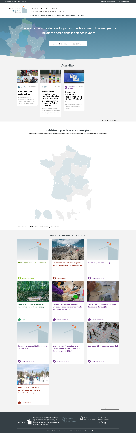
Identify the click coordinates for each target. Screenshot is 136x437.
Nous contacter (89, 434)
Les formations (47, 15)
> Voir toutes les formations (110, 413)
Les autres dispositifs (66, 15)
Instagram (109, 426)
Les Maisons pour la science (108, 1)
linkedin (105, 426)
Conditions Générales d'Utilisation (73, 434)
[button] (33, 90)
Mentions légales (56, 434)
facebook (99, 426)
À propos (34, 15)
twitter (102, 426)
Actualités (82, 15)
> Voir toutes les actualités (110, 118)
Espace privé (45, 434)
